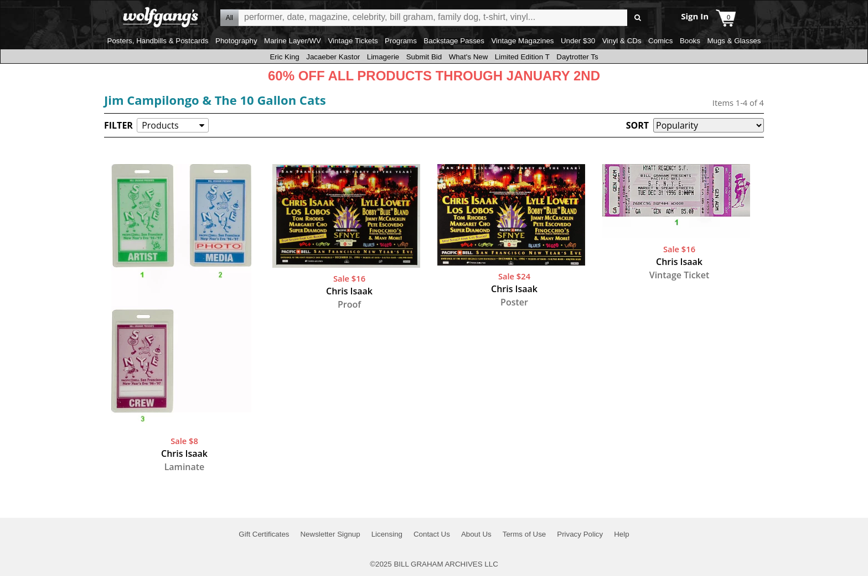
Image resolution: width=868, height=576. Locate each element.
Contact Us (432, 534)
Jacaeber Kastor (333, 57)
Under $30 (578, 41)
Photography (236, 41)
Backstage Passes (453, 41)
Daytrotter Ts (577, 57)
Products (160, 125)
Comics (660, 41)
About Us (476, 534)
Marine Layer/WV (292, 41)
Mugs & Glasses (734, 41)
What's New (468, 57)
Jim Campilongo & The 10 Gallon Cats (215, 100)
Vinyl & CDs (622, 41)
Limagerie (383, 57)
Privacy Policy (580, 534)
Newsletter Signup (330, 534)
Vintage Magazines (522, 41)
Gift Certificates (264, 534)
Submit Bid (424, 57)
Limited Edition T (522, 57)
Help (621, 534)
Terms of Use (524, 534)
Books (690, 41)
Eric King (284, 57)
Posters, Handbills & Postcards (158, 41)
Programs (401, 41)
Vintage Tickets (353, 41)
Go (637, 18)
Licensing (386, 534)
